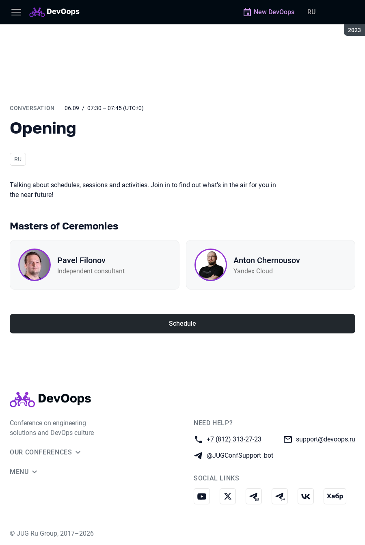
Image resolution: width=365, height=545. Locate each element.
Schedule (182, 323)
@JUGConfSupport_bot (240, 455)
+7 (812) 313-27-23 (234, 439)
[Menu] (16, 12)
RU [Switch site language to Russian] (311, 12)
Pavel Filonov (81, 260)
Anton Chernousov (266, 260)
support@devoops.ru (325, 439)
